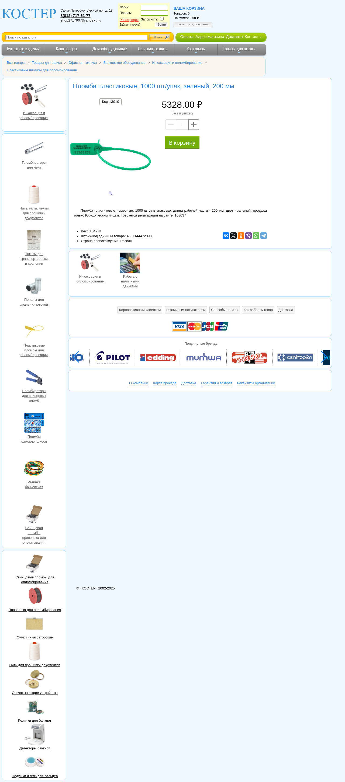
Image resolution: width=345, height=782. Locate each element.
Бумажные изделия (23, 50)
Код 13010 (110, 102)
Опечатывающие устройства (35, 693)
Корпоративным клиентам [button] (140, 310)
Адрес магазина (209, 36)
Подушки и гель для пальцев (35, 776)
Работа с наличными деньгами (130, 263)
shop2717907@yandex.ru (80, 21)
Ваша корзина (189, 8)
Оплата (187, 36)
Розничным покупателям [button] (186, 310)
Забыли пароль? (130, 24)
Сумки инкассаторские (35, 637)
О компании (138, 383)
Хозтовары (196, 50)
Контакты (253, 36)
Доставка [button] (285, 310)
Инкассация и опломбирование (34, 96)
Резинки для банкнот (34, 720)
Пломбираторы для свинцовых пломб (34, 378)
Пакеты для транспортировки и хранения (34, 241)
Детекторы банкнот (34, 748)
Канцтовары (66, 50)
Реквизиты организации (256, 383)
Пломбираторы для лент (34, 149)
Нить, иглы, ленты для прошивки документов (34, 195)
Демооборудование (109, 50)
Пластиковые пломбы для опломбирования (34, 332)
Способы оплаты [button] (224, 310)
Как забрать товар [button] (258, 310)
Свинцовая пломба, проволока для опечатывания (34, 515)
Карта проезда (164, 383)
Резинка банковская (34, 469)
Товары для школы (239, 50)
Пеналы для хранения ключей (34, 286)
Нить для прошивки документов (34, 665)
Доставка (234, 36)
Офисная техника (153, 50)
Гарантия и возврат (216, 383)
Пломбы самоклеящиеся (34, 423)
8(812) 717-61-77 (75, 15)
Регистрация (129, 20)
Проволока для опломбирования (35, 610)
